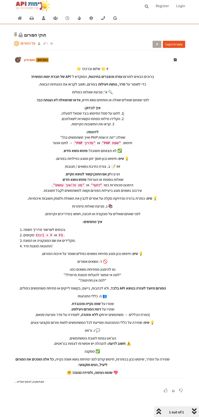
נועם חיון (29, 60)
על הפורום (27, 43)
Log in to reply (174, 44)
